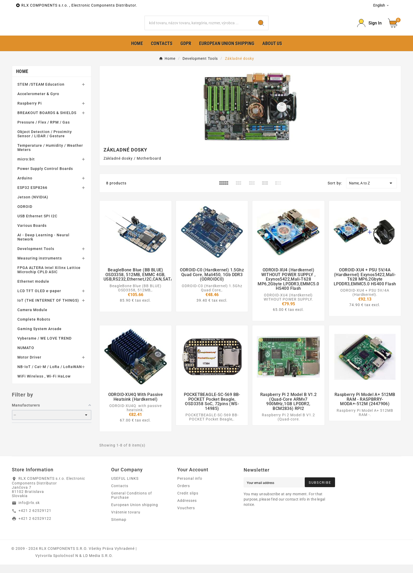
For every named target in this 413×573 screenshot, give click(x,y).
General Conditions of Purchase (131, 503)
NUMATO (25, 356)
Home (22, 79)
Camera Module (32, 318)
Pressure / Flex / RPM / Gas (43, 131)
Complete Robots (33, 328)
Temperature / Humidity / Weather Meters (50, 156)
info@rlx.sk (29, 511)
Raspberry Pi (29, 112)
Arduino (24, 186)
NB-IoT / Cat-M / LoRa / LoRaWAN (49, 375)
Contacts (119, 494)
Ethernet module (33, 290)
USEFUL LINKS (125, 487)
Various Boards (32, 234)
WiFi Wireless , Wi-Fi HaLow (44, 385)
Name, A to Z (371, 191)
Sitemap (118, 528)
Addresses (187, 509)
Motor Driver (29, 366)
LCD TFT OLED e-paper (39, 299)
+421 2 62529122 (34, 527)
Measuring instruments (39, 267)
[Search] (199, 27)
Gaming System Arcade (39, 337)
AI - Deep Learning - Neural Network (43, 245)
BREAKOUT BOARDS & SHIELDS (46, 121)
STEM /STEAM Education (41, 93)
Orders (183, 494)
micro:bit (26, 167)
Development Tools (35, 257)
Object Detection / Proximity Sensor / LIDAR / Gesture (44, 142)
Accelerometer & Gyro (38, 102)
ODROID (24, 215)
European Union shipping (134, 513)
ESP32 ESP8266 (32, 196)
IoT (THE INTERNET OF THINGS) (48, 309)
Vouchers (186, 516)
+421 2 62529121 (34, 519)
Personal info (189, 487)
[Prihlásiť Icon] (369, 27)
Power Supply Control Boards (45, 177)
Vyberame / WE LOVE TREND (44, 347)
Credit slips (187, 501)
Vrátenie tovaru (125, 520)
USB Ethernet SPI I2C (37, 224)
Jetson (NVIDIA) (32, 205)
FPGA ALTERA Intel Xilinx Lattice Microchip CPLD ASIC (49, 278)
